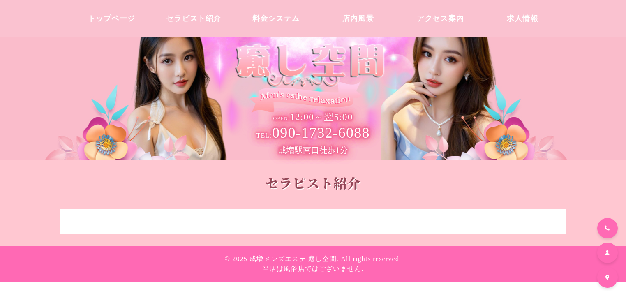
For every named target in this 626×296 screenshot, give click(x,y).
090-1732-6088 (313, 133)
